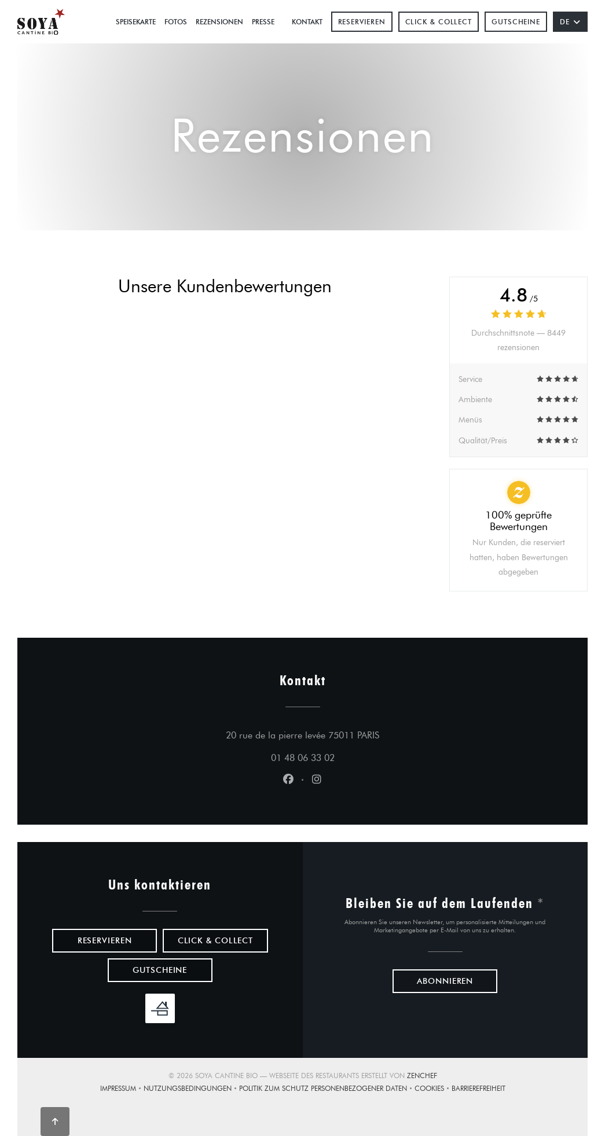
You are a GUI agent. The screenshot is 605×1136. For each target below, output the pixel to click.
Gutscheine (516, 21)
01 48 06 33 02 (303, 757)
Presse (263, 21)
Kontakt (307, 21)
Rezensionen (219, 21)
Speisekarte (136, 21)
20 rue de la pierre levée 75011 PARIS (356, 734)
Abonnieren (445, 981)
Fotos (175, 21)
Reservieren (362, 21)
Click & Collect (438, 21)
